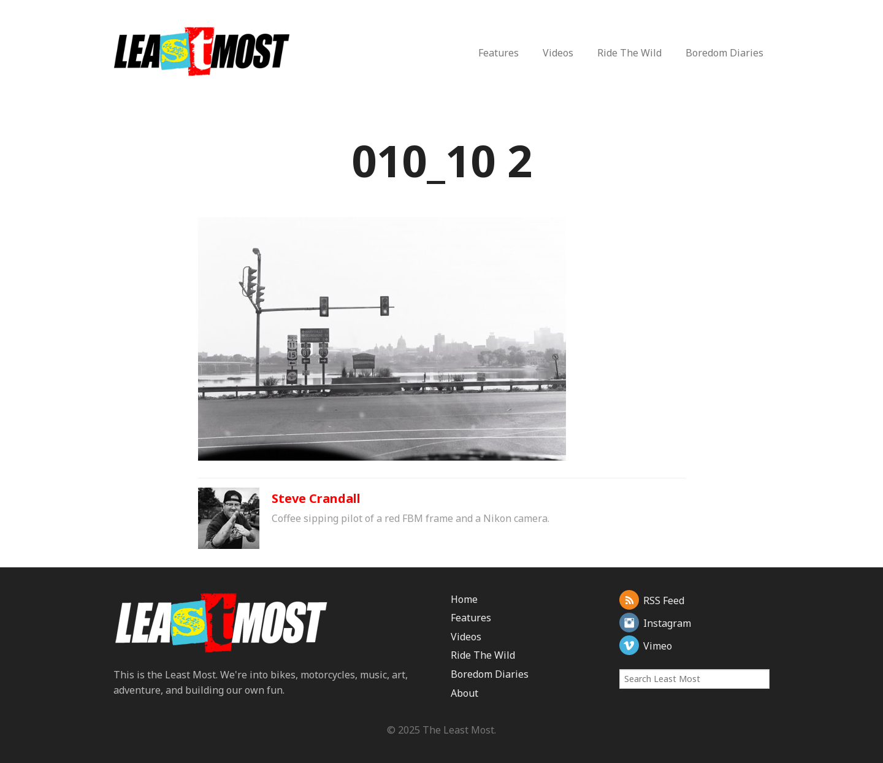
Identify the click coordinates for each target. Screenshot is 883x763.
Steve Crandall (316, 498)
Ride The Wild (629, 52)
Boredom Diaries (724, 52)
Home (464, 599)
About (464, 693)
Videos (558, 52)
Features (498, 52)
